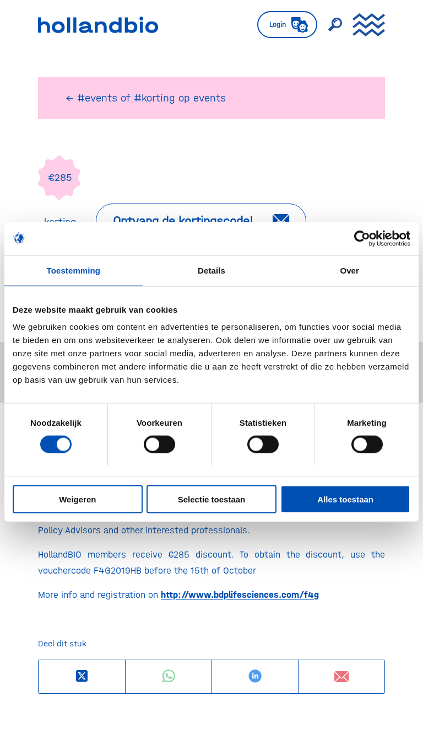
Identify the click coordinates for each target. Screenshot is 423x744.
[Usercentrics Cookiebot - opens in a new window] (362, 238)
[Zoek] (329, 25)
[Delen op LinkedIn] (255, 676)
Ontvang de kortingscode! (183, 220)
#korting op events (180, 98)
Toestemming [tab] (74, 270)
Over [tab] (349, 270)
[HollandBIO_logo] (98, 25)
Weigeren (77, 499)
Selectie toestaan (212, 499)
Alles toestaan (345, 499)
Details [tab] (211, 270)
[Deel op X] (82, 676)
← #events (91, 98)
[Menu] (363, 25)
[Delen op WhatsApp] (169, 676)
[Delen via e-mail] (341, 676)
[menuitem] (281, 25)
